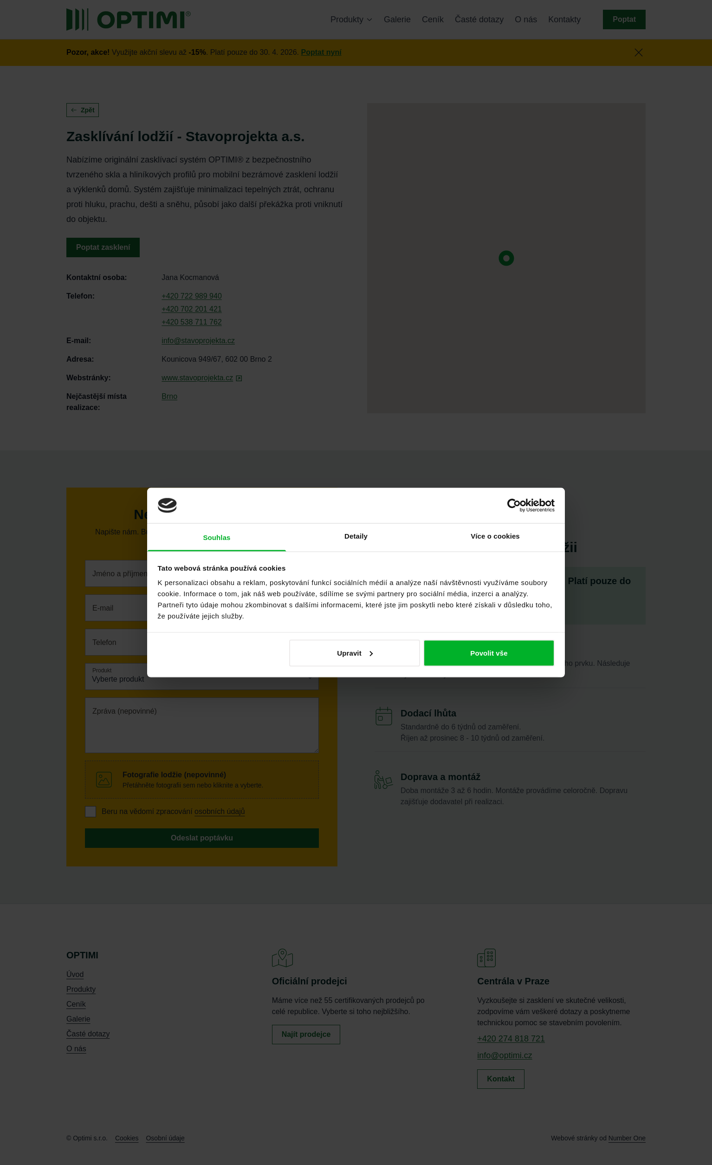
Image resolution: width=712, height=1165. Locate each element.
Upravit (354, 653)
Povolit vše (488, 653)
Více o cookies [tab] (495, 536)
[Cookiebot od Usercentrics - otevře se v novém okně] (514, 505)
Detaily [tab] (356, 536)
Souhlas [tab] (216, 537)
